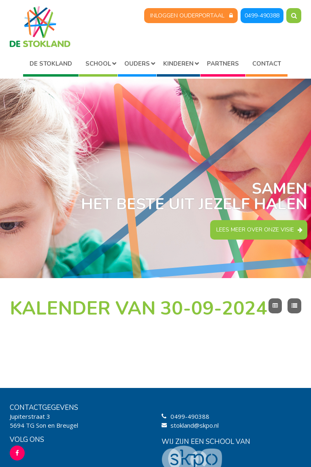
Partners (223, 64)
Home (51, 65)
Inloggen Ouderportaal (187, 15)
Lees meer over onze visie (255, 230)
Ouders (137, 64)
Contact (266, 64)
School (98, 64)
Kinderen (178, 64)
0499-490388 (262, 15)
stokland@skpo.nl (194, 425)
